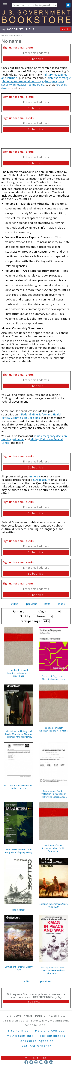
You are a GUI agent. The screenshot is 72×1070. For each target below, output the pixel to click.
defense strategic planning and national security (36, 79)
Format (17, 611)
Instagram (36, 1062)
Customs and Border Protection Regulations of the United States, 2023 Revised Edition (53, 794)
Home (4, 35)
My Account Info (20, 1036)
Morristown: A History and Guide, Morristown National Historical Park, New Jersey (18, 734)
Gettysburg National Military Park (19, 968)
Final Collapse (19, 909)
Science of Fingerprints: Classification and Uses (53, 677)
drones (5, 88)
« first (14, 604)
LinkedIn (51, 1062)
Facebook (26, 1062)
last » (61, 604)
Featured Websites (36, 1046)
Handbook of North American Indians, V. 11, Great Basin (18, 673)
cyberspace (49, 81)
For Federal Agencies (35, 1041)
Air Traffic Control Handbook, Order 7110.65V (18, 787)
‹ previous (31, 604)
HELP (30, 29)
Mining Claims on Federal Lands (32, 440)
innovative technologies (28, 84)
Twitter (31, 1062)
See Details (36, 1001)
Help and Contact (49, 1030)
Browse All (16, 35)
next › (47, 604)
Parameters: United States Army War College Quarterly (18, 851)
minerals (34, 476)
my (12, 29)
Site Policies (18, 1030)
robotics (61, 84)
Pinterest (46, 1062)
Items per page (30, 621)
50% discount (41, 479)
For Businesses (52, 1036)
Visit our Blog (36, 1058)
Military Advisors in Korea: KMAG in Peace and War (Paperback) (53, 970)
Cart (65, 29)
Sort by (25, 616)
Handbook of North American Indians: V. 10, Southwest (53, 848)
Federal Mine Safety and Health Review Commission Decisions (31, 416)
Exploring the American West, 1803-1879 (53, 905)
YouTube (41, 1062)
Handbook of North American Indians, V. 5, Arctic (53, 729)
